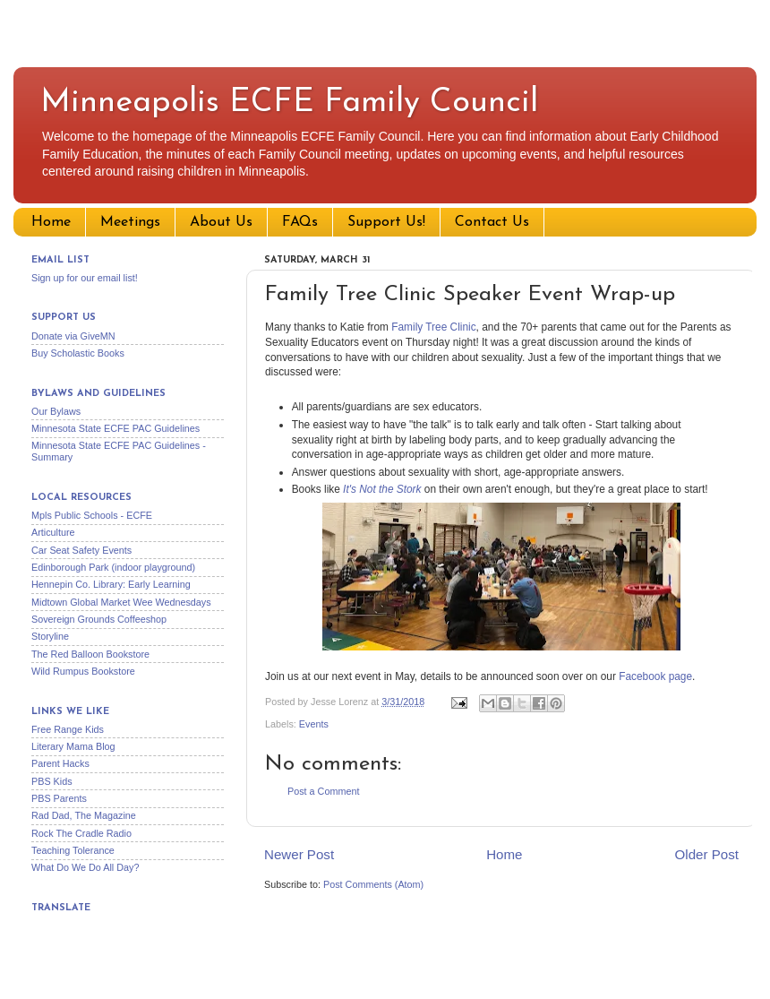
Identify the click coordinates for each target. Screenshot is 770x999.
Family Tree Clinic (433, 327)
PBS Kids (52, 781)
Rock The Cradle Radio (81, 833)
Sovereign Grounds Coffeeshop (99, 619)
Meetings (130, 222)
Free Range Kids (67, 729)
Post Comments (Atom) (373, 884)
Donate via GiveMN (73, 336)
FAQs (300, 222)
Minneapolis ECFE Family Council (289, 103)
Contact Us (492, 222)
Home (51, 222)
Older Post (707, 854)
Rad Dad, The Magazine (83, 815)
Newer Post (299, 854)
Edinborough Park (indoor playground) (113, 567)
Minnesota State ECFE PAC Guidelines (115, 428)
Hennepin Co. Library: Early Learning (111, 584)
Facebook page (655, 676)
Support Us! (386, 222)
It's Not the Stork (382, 489)
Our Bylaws (56, 411)
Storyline (50, 636)
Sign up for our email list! (84, 277)
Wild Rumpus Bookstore (83, 671)
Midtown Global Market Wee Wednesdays (121, 602)
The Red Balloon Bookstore (90, 654)
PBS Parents (59, 798)
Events (314, 724)
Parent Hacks (60, 763)
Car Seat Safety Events (81, 550)
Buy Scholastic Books (77, 353)
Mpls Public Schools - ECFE (91, 515)
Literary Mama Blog (73, 746)
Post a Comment (323, 791)
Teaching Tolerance (73, 850)
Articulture (53, 532)
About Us (221, 222)
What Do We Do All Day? (85, 867)
